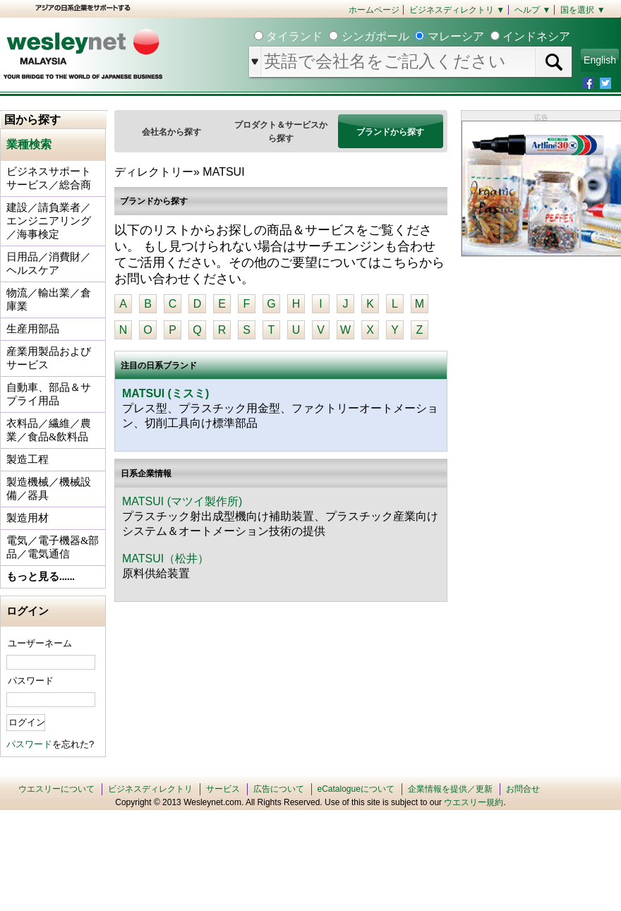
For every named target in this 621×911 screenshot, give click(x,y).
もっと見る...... (40, 576)
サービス (223, 789)
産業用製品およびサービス (48, 358)
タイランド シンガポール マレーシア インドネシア (416, 36)
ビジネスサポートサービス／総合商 (48, 178)
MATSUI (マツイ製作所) (182, 501)
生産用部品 (32, 328)
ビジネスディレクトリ (150, 789)
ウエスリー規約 (473, 802)
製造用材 (27, 518)
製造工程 (27, 459)
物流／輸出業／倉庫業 (48, 299)
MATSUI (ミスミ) (165, 393)
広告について (278, 789)
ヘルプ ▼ (532, 10)
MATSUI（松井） (165, 559)
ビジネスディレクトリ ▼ (457, 10)
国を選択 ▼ (582, 10)
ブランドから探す (390, 132)
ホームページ (374, 10)
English (600, 60)
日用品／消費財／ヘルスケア (48, 263)
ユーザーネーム (40, 643)
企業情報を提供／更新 (450, 789)
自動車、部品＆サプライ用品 (48, 394)
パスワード (31, 680)
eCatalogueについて (356, 789)
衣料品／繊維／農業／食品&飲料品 (48, 430)
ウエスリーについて (56, 789)
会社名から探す (171, 132)
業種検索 (29, 144)
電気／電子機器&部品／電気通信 (52, 547)
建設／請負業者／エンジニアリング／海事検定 (48, 221)
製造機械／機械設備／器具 (48, 488)
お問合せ (523, 789)
